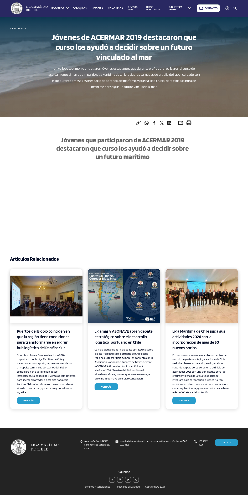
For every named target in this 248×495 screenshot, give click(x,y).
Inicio (13, 28)
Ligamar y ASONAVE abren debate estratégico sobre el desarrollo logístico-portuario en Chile (124, 337)
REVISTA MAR (133, 8)
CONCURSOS (115, 8)
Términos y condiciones (96, 486)
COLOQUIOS (80, 8)
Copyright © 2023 (155, 486)
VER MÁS (28, 400)
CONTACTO (208, 8)
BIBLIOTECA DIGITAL (180, 8)
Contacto (226, 442)
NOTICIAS (97, 8)
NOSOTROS (60, 8)
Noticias (22, 28)
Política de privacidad (128, 486)
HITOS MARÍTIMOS (153, 8)
